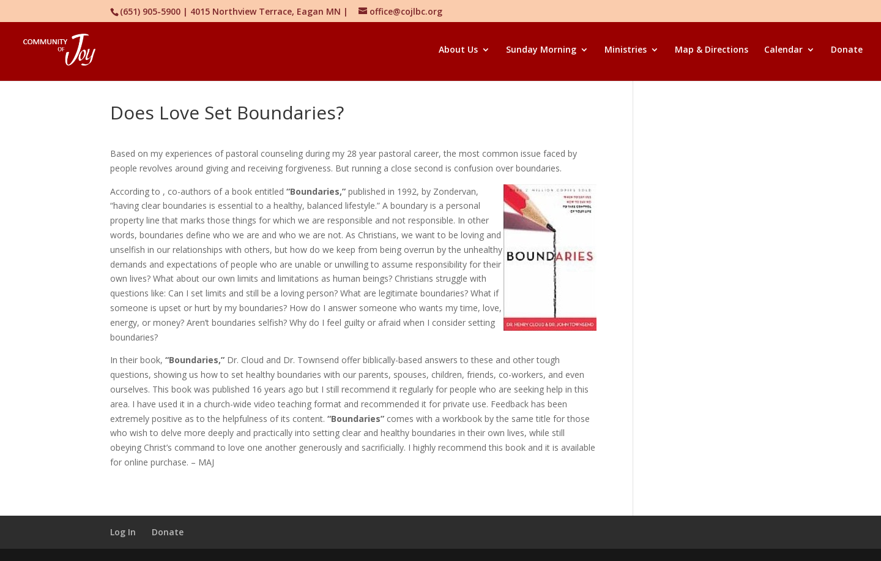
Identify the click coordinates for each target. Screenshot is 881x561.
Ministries (625, 50)
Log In (123, 532)
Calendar (783, 50)
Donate (847, 50)
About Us (458, 50)
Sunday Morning (541, 50)
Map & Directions (711, 50)
